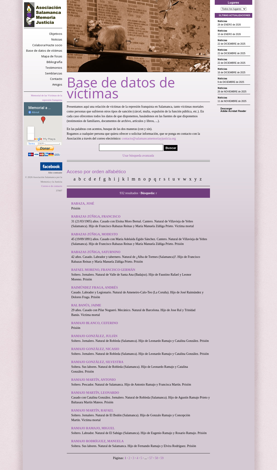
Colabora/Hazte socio (47, 45)
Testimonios (53, 68)
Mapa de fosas (51, 56)
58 (157, 458)
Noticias (56, 39)
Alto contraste (55, 172)
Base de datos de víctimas (44, 50)
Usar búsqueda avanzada (138, 155)
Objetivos (55, 34)
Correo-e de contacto (51, 186)
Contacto (56, 79)
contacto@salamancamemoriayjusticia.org (149, 138)
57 (151, 458)
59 (162, 458)
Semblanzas (53, 73)
